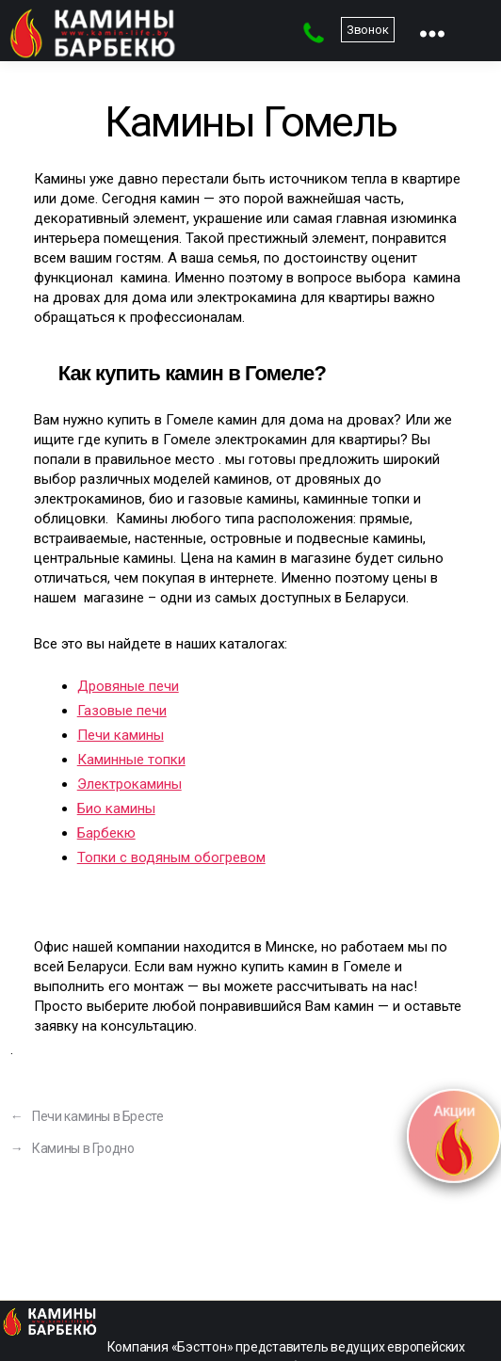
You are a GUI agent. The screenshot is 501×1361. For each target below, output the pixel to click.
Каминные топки (131, 759)
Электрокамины (129, 784)
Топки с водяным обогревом (171, 857)
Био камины (116, 808)
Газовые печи (122, 710)
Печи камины (120, 735)
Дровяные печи (128, 686)
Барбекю (106, 833)
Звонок (368, 30)
